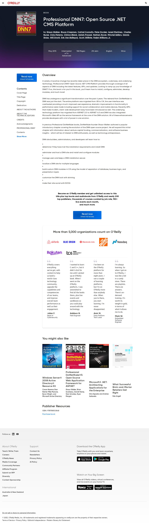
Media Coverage (9, 462)
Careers (5, 454)
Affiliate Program (9, 469)
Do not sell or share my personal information (19, 513)
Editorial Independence (36, 520)
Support (34, 446)
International (9, 487)
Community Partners (11, 465)
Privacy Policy (36, 458)
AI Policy (33, 462)
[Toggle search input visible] (146, 3)
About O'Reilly (9, 446)
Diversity (6, 476)
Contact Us (34, 451)
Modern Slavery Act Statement (58, 520)
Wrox (123, 51)
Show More (21, 136)
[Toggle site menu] (3, 3)
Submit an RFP (8, 472)
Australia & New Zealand (13, 492)
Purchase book (48, 414)
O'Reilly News (8, 458)
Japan (5, 495)
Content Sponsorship (11, 480)
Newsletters (35, 454)
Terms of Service (8, 520)
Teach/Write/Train (10, 451)
